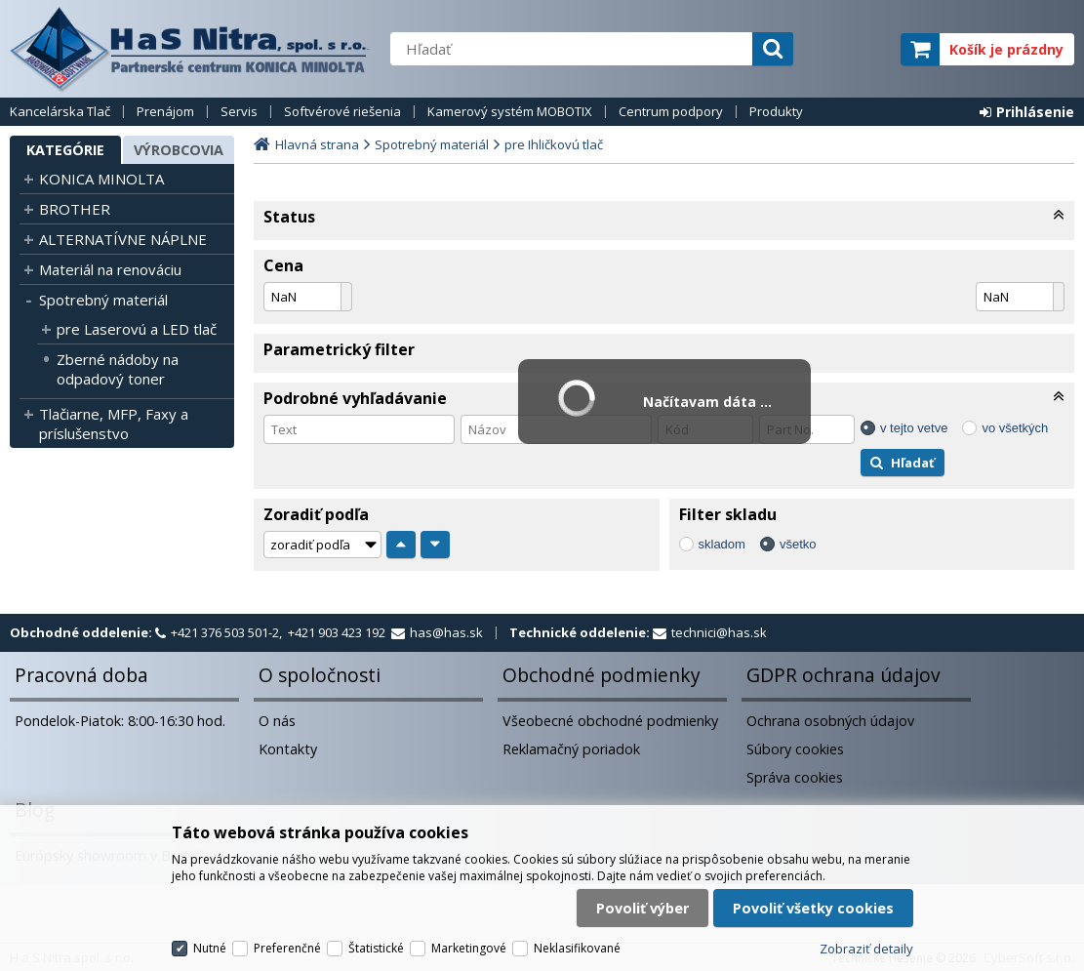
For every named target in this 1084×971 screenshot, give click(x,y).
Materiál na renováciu (110, 269)
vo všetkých (1015, 428)
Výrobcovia (178, 150)
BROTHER (74, 209)
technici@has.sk (719, 632)
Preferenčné (287, 948)
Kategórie (65, 150)
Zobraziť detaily (866, 948)
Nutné (209, 948)
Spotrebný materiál (103, 299)
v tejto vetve (913, 428)
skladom (722, 544)
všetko (798, 544)
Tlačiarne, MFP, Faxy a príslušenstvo (113, 423)
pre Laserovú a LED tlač (137, 329)
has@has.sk (446, 632)
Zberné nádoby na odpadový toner (118, 368)
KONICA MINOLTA (101, 178)
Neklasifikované (577, 948)
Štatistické (376, 948)
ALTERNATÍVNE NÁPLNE (123, 239)
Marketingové (468, 948)
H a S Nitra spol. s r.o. (190, 49)
